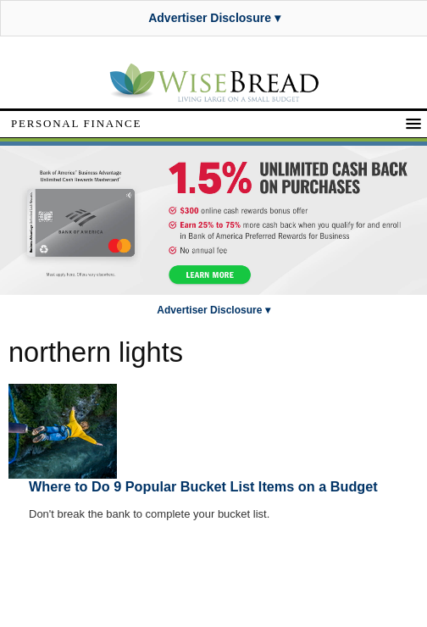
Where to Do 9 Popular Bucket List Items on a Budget (203, 486)
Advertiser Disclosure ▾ (214, 18)
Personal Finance (76, 123)
